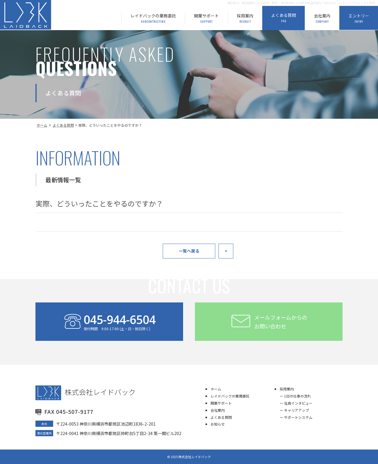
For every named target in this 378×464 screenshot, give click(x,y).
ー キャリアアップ (294, 410)
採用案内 (287, 388)
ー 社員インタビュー (296, 403)
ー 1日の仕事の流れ (295, 395)
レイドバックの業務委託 (230, 395)
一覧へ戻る (189, 251)
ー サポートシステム (296, 417)
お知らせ (218, 423)
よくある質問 (221, 417)
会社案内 (218, 410)
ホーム (216, 388)
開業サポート (221, 403)
